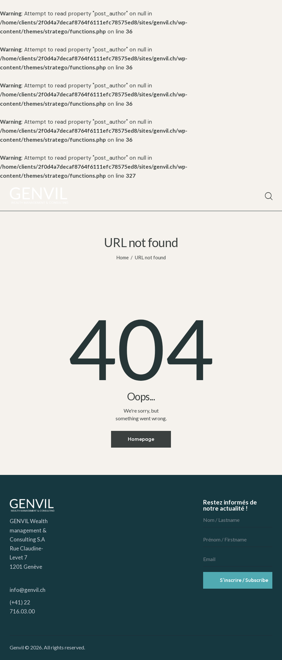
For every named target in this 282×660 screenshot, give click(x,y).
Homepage (141, 439)
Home (122, 257)
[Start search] (268, 196)
